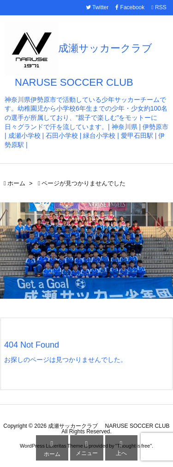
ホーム (16, 183)
